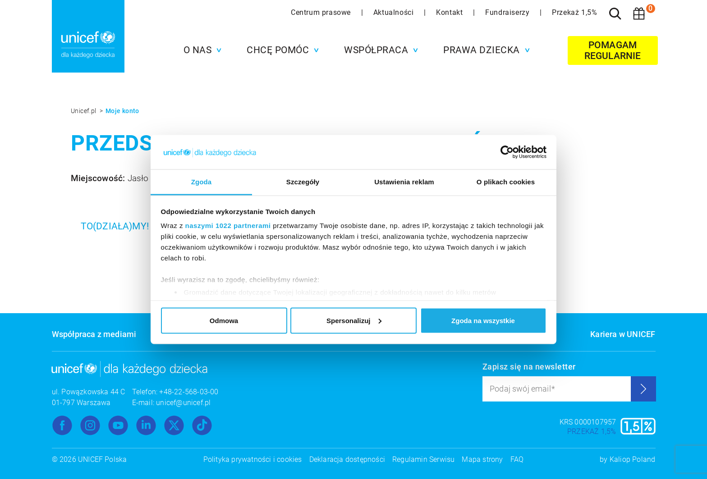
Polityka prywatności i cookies (252, 459)
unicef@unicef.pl (183, 402)
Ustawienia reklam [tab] (404, 182)
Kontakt (450, 12)
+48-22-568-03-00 (188, 392)
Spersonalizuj (353, 320)
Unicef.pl (84, 110)
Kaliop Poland (633, 459)
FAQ (517, 459)
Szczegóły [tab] (302, 182)
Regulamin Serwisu (423, 459)
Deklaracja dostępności (347, 459)
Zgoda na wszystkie (483, 320)
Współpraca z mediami (94, 334)
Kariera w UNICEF (622, 334)
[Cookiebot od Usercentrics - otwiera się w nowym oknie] (507, 152)
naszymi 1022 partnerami (228, 225)
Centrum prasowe (322, 12)
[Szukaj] (615, 13)
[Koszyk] (639, 13)
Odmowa (224, 320)
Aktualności (394, 12)
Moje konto (122, 110)
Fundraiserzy (508, 12)
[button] (200, 50)
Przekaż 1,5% (574, 12)
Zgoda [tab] (201, 182)
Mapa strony (482, 459)
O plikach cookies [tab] (506, 182)
